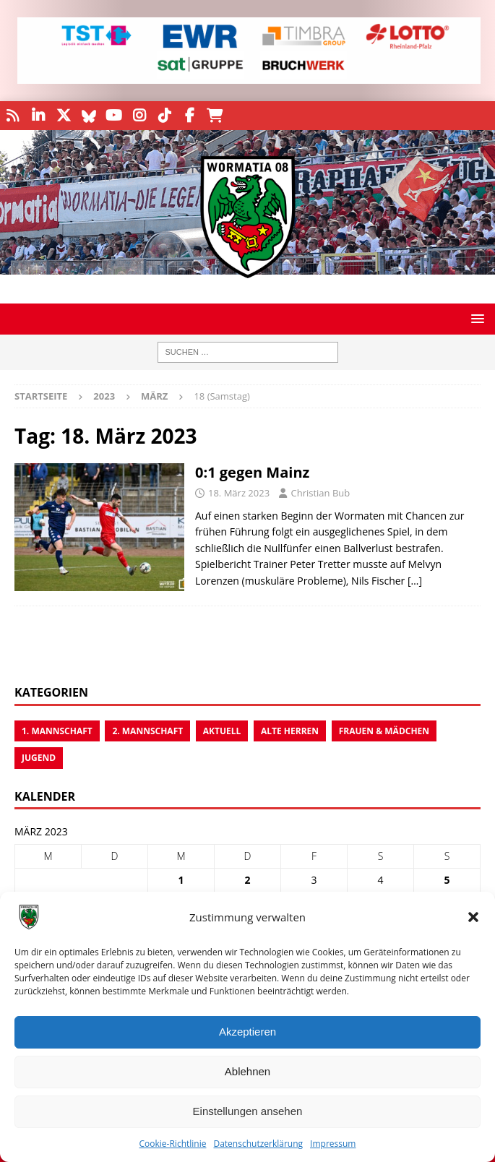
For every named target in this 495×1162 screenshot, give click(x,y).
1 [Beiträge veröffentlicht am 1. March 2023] (181, 880)
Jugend (39, 758)
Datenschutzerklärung (258, 1143)
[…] (415, 581)
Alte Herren (290, 731)
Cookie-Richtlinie (173, 1143)
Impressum (333, 1143)
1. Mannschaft (57, 731)
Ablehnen (247, 1071)
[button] (473, 917)
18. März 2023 (239, 492)
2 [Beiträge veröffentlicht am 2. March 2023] (247, 880)
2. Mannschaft (147, 731)
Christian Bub (320, 492)
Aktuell (222, 731)
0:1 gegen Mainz (252, 472)
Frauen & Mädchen (384, 731)
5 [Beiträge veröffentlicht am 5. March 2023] (446, 880)
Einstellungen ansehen (248, 1111)
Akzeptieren (247, 1031)
